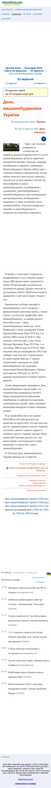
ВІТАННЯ (27, 14)
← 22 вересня (10, 83)
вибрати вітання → (40, 483)
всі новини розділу (38, 577)
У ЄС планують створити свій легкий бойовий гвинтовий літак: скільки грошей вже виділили (27, 637)
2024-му (38, 510)
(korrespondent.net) (25, 592)
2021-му (29, 513)
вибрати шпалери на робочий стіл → (33, 486)
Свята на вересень (15, 70)
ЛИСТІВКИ (37, 14)
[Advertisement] (25, 44)
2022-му (20, 513)
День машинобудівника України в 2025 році (26, 499)
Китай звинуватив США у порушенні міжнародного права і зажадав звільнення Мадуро (27, 688)
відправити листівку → (38, 480)
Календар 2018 (33, 68)
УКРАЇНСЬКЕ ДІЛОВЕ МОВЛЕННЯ (28, 10)
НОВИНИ (5, 14)
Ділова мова (13, 68)
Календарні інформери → (37, 490)
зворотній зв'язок (25, 779)
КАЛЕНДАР (16, 14)
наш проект (26, 764)
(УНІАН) (12, 609)
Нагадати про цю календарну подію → (32, 476)
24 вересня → (41, 83)
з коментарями (40, 582)
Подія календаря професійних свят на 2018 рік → (27, 469)
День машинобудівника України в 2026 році (26, 502)
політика (5, 757)
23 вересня (37, 70)
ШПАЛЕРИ (6, 19)
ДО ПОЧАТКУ (7, 10)
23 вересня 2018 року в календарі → (33, 464)
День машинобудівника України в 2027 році (26, 506)
